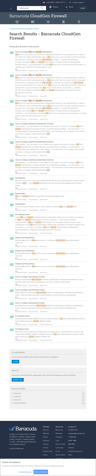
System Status (60, 455)
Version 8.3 (49, 397)
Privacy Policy (23, 434)
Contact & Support (76, 2)
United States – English (54, 2)
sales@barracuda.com (75, 458)
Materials (46, 433)
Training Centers (28, 439)
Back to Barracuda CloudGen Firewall (24, 29)
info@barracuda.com (75, 451)
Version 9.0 (49, 393)
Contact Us (13, 434)
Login (82, 8)
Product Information (49, 403)
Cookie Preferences (16, 448)
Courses (18, 439)
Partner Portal (60, 444)
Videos (45, 437)
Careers (21, 436)
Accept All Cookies (41, 473)
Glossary (46, 440)
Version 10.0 (49, 400)
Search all (17, 380)
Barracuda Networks (28, 442)
